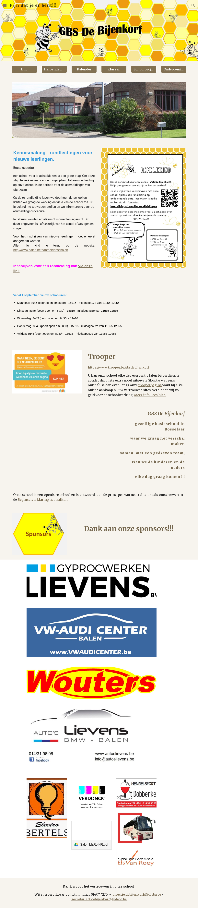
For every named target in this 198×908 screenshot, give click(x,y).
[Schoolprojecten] (143, 69)
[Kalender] (84, 69)
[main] (54, 215)
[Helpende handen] (54, 69)
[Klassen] (113, 69)
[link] (91, 835)
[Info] (24, 69)
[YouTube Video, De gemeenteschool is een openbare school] (62, 433)
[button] (4, 5)
